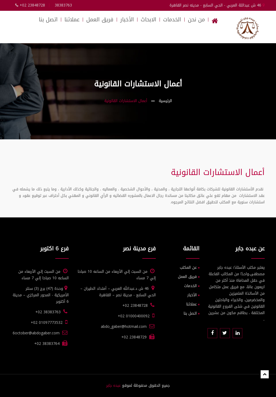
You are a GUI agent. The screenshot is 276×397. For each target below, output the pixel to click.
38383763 (63, 5)
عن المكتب (188, 267)
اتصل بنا (48, 20)
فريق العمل (99, 20)
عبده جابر (113, 385)
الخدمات (172, 20)
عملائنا (72, 20)
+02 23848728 (30, 5)
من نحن (196, 20)
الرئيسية (165, 100)
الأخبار (127, 20)
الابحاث (148, 20)
